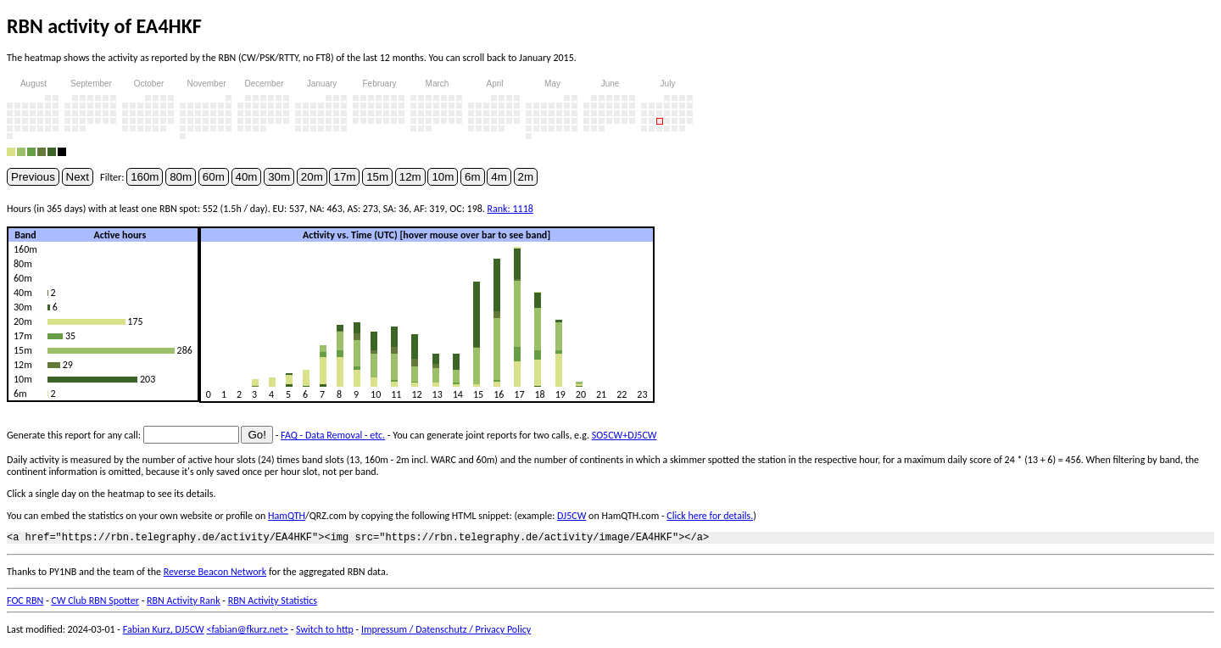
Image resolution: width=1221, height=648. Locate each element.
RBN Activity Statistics (272, 603)
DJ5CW (571, 516)
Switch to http (325, 632)
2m (526, 176)
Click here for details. (709, 516)
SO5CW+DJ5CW (624, 435)
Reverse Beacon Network (215, 574)
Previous (33, 176)
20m (312, 176)
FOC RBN (25, 603)
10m (443, 176)
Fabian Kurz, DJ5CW (163, 632)
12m (410, 176)
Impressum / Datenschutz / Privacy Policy (446, 632)
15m (377, 176)
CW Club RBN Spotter (95, 603)
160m (145, 176)
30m (279, 176)
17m (344, 176)
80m (181, 176)
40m (247, 176)
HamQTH (286, 516)
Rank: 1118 (510, 209)
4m (499, 176)
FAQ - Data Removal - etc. (333, 435)
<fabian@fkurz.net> (247, 632)
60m (214, 176)
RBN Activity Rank (183, 603)
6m (473, 176)
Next (77, 176)
